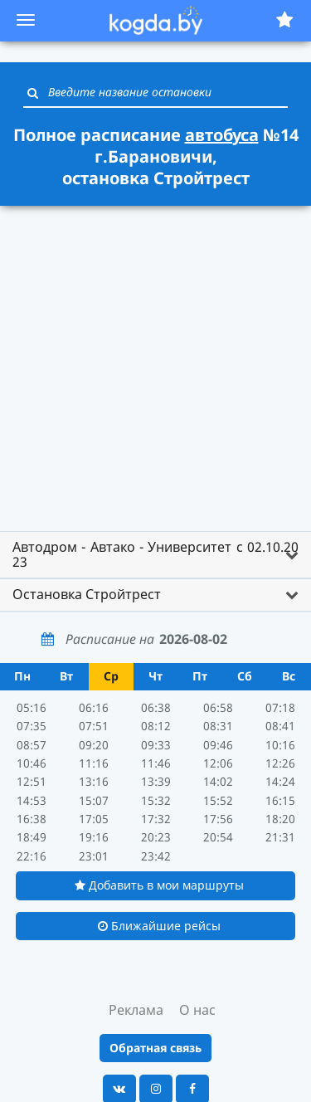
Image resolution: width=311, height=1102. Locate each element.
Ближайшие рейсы (159, 926)
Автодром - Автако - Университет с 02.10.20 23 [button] (155, 554)
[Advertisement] (155, 370)
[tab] (155, 555)
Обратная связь (155, 1048)
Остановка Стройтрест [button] (86, 594)
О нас (197, 1010)
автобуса (222, 135)
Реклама (136, 1010)
